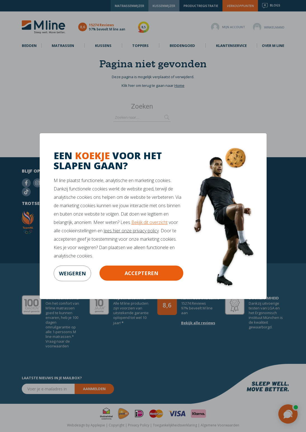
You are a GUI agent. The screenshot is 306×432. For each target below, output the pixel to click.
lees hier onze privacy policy (131, 231)
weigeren (72, 273)
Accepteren (141, 273)
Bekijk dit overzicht (149, 222)
